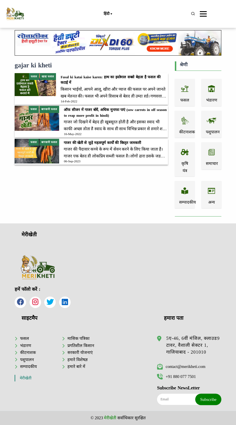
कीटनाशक (28, 352)
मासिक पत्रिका (78, 338)
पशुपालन (27, 359)
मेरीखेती (26, 378)
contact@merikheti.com (181, 366)
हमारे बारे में (76, 366)
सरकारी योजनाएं (80, 352)
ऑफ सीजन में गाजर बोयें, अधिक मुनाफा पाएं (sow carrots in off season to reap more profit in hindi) (115, 112)
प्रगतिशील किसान (80, 345)
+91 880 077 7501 (176, 376)
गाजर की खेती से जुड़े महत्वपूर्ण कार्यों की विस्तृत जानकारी (102, 143)
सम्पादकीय (28, 366)
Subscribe (208, 399)
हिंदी (108, 14)
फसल (24, 338)
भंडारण (25, 345)
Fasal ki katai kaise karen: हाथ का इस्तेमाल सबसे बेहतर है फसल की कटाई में (110, 80)
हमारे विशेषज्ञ (77, 359)
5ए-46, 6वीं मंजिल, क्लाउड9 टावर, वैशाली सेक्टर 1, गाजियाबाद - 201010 (193, 345)
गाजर (68, 122)
